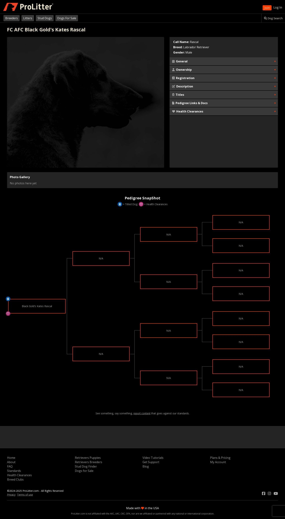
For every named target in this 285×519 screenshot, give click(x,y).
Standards (14, 471)
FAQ (10, 466)
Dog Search (273, 18)
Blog (145, 466)
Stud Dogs (45, 18)
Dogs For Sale (66, 18)
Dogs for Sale (84, 471)
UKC (117, 513)
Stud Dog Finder (86, 466)
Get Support (150, 462)
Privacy (11, 494)
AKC (112, 513)
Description (182, 86)
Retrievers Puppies (88, 458)
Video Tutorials (152, 458)
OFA (128, 513)
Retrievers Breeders (88, 462)
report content (141, 413)
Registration (183, 78)
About (11, 462)
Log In (277, 7)
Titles (178, 95)
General (180, 61)
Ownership (182, 70)
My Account (218, 462)
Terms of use (25, 494)
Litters (27, 18)
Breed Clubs (15, 479)
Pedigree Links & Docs (190, 103)
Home (11, 458)
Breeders (11, 18)
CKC (123, 513)
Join (267, 8)
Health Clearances (187, 111)
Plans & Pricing (220, 458)
